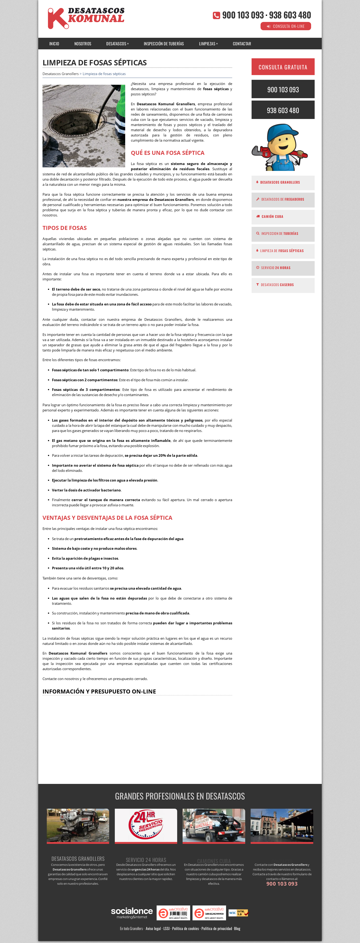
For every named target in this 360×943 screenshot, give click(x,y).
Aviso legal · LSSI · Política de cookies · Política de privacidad (189, 928)
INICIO (54, 44)
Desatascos (116, 44)
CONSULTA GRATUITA (283, 67)
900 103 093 (243, 14)
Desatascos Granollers (61, 74)
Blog (237, 928)
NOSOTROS (82, 44)
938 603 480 (290, 14)
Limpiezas (207, 44)
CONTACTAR (242, 44)
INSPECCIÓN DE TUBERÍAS (164, 44)
